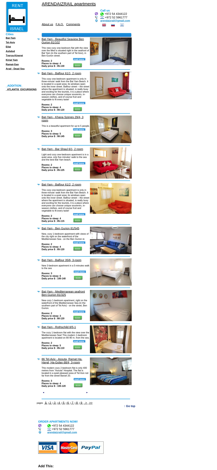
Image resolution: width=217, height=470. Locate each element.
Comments (73, 24)
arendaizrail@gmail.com (115, 20)
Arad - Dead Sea (15, 68)
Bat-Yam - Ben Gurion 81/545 (60, 228)
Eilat (8, 46)
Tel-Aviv (10, 42)
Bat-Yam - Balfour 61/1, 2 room (61, 73)
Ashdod (10, 51)
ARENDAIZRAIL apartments (69, 3)
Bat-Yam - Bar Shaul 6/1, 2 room (62, 149)
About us (47, 24)
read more (79, 59)
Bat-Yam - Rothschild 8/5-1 (59, 327)
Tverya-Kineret (14, 55)
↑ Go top (129, 406)
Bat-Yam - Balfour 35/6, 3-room (61, 260)
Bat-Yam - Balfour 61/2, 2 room (61, 184)
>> (90, 402)
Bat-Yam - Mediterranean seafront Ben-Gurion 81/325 (63, 293)
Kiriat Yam (12, 60)
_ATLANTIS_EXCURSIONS (21, 89)
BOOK (77, 65)
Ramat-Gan (12, 64)
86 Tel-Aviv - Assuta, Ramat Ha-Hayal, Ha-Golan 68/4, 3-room (62, 360)
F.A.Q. (60, 24)
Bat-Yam (11, 38)
